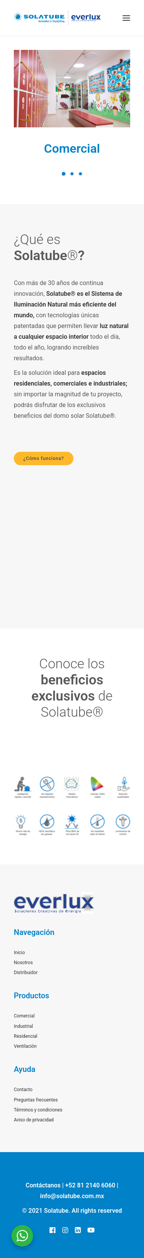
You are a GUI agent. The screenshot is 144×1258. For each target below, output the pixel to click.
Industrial (23, 1026)
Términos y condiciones (38, 1110)
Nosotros (23, 962)
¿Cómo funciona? (43, 458)
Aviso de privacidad (34, 1120)
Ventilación (25, 1046)
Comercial (72, 148)
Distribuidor (26, 972)
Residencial (25, 1036)
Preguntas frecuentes (36, 1100)
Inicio (19, 952)
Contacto (23, 1089)
